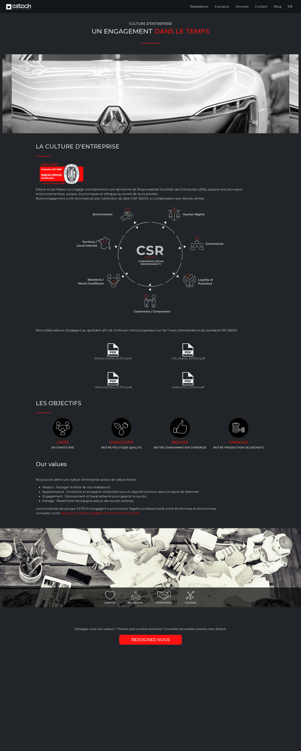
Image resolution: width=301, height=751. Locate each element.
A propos (222, 6)
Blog (277, 6)
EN (290, 6)
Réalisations (199, 6)
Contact (261, 6)
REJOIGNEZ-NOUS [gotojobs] (150, 639)
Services (242, 6)
